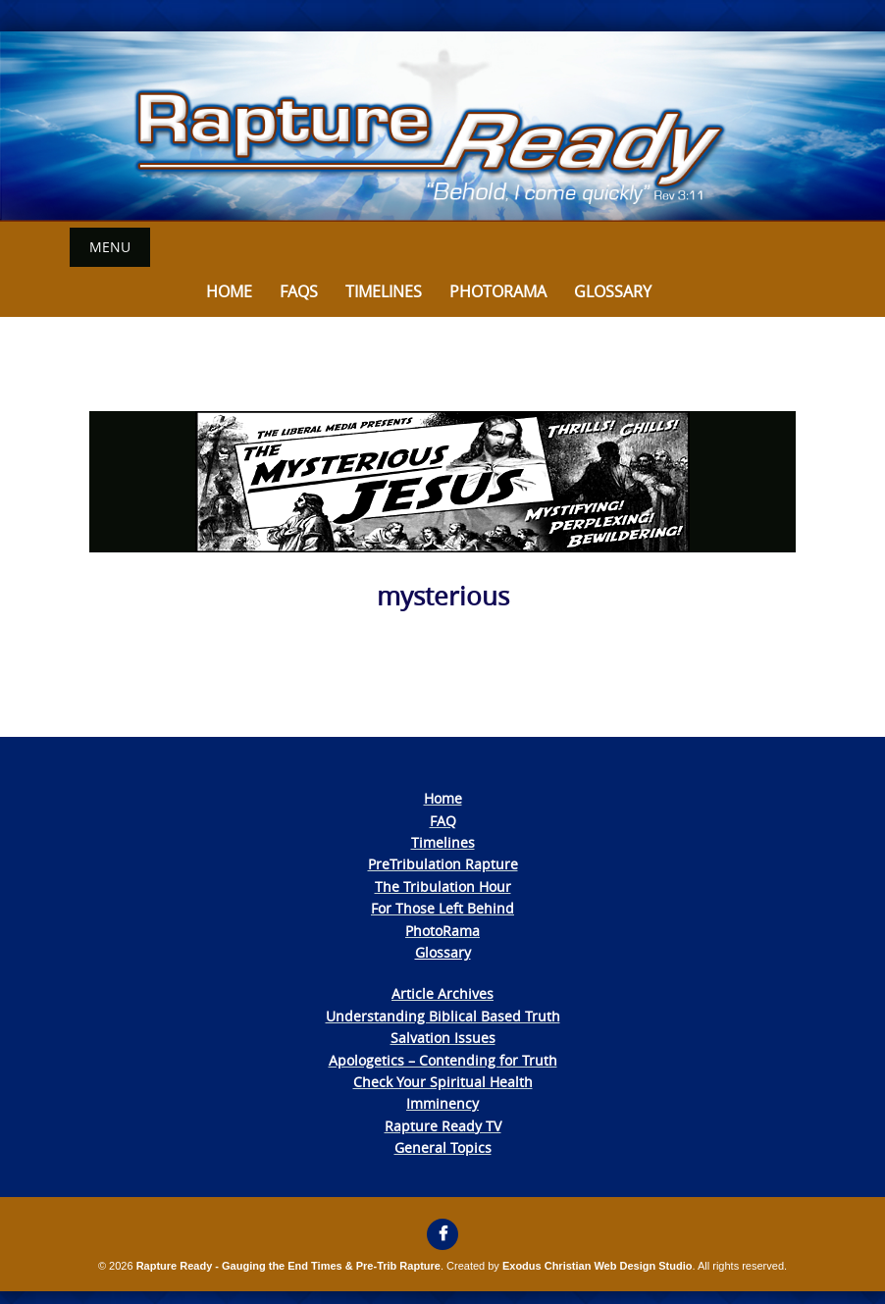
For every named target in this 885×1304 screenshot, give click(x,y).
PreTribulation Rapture (443, 864)
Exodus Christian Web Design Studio (597, 1266)
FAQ (443, 820)
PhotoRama (442, 930)
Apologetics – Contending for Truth (443, 1060)
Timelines (383, 291)
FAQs (299, 291)
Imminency (442, 1103)
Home (229, 291)
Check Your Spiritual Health (443, 1081)
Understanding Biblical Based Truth (443, 1016)
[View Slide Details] (442, 126)
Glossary (612, 291)
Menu (109, 246)
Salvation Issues (442, 1037)
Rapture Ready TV (443, 1126)
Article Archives (442, 993)
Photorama (498, 291)
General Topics (443, 1147)
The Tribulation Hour (443, 886)
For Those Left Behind (442, 908)
